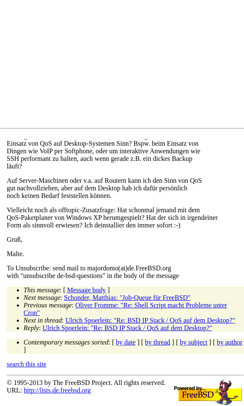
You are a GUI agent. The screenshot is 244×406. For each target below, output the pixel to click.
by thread (157, 342)
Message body (86, 290)
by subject (193, 342)
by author (229, 342)
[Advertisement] (125, 66)
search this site (26, 364)
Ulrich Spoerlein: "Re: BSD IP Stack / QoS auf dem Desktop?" (150, 320)
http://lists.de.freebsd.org (57, 390)
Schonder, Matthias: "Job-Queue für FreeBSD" (127, 297)
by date (126, 342)
